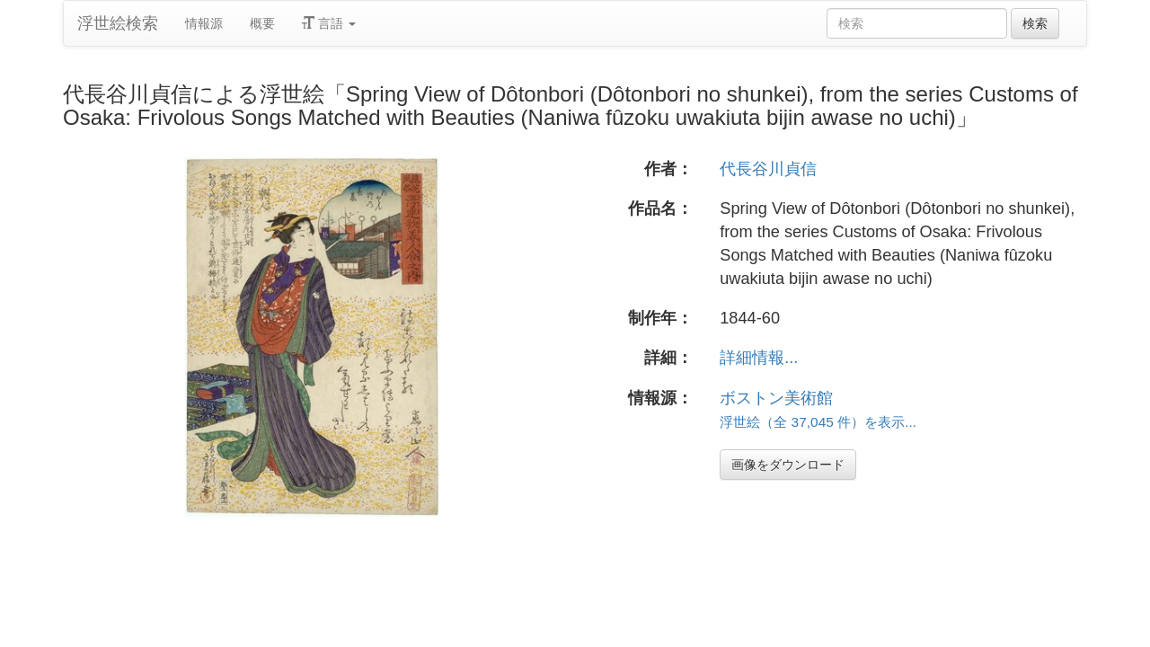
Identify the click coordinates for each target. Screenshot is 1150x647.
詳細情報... (759, 358)
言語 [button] (329, 23)
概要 (262, 23)
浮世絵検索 (117, 23)
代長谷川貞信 (768, 169)
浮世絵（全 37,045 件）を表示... (818, 422)
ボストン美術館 (776, 398)
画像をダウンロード (788, 464)
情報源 (204, 23)
